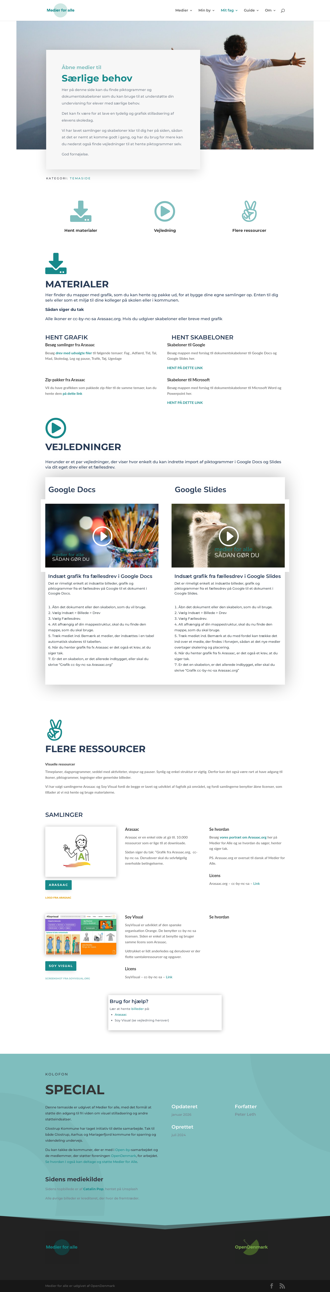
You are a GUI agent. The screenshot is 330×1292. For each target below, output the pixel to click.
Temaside (80, 178)
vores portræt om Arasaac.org (243, 837)
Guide (249, 10)
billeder (137, 1009)
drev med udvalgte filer (74, 353)
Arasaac (58, 885)
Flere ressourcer (249, 230)
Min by (204, 10)
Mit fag (227, 10)
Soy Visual (61, 966)
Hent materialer (80, 230)
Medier (181, 10)
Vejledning (165, 230)
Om (268, 10)
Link (257, 883)
